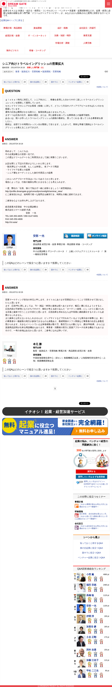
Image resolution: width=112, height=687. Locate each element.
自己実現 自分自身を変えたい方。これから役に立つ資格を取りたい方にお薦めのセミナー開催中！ (91, 516)
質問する (91, 471)
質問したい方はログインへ (94, 481)
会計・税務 (62, 28)
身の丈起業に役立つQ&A (91, 548)
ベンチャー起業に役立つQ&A (91, 557)
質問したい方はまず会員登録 (91, 477)
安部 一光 (38, 236)
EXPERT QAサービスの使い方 (96, 484)
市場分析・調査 (62, 43)
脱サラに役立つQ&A (91, 552)
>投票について (102, 87)
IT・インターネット (37, 35)
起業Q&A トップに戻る (11, 20)
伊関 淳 (90, 616)
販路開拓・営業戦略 (51, 71)
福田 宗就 (91, 585)
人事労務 (87, 43)
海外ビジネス (12, 50)
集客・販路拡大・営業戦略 (28, 71)
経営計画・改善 (12, 35)
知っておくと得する (12, 82)
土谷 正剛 (91, 637)
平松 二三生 (92, 670)
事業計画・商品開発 (12, 28)
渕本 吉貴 (91, 650)
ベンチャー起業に (75, 82)
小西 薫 (90, 574)
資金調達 (37, 28)
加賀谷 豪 (91, 626)
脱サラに (54, 82)
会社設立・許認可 (87, 28)
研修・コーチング (37, 50)
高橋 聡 (90, 595)
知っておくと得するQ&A (91, 543)
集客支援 (87, 35)
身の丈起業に (35, 82)
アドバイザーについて (92, 487)
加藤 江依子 (92, 660)
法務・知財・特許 (62, 35)
